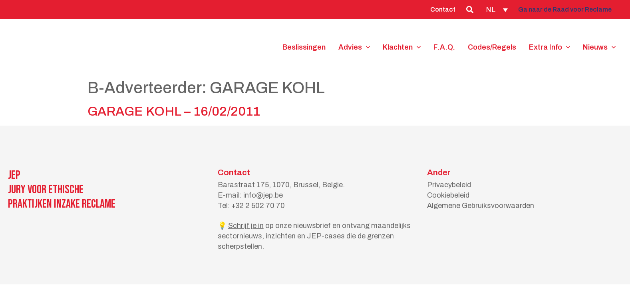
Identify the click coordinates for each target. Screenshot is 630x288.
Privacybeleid (449, 185)
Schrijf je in (246, 226)
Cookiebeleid (448, 195)
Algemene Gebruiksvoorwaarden (480, 206)
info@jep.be (263, 195)
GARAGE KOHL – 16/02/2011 (173, 111)
